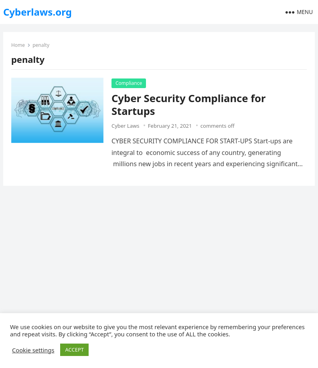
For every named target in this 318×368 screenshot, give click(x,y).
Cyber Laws (125, 125)
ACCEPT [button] (74, 349)
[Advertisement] (159, 252)
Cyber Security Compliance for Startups (188, 104)
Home (18, 45)
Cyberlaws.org (37, 11)
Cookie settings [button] (33, 350)
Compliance (128, 83)
